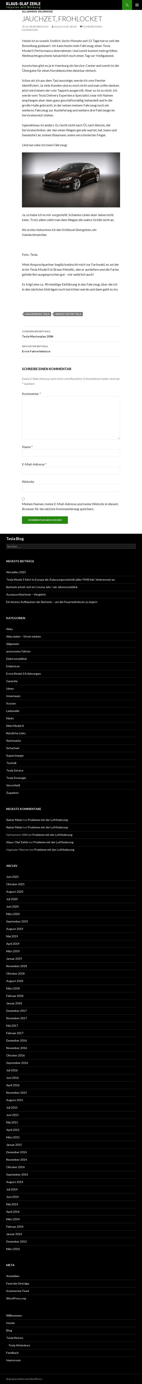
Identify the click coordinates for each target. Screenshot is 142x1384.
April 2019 (12, 943)
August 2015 (14, 1100)
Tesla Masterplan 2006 (71, 333)
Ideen (10, 688)
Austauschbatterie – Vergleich (26, 594)
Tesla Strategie (16, 778)
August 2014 (14, 1182)
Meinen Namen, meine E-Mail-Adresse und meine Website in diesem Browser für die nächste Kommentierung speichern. (70, 506)
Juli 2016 (12, 1070)
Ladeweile (12, 711)
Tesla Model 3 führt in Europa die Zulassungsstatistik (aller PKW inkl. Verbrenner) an (60, 579)
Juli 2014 (12, 1189)
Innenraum (13, 696)
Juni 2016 (12, 1077)
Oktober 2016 (15, 1055)
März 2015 (13, 1137)
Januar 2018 (14, 1003)
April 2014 (12, 1211)
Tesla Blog (15, 538)
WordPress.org (16, 1298)
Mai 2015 (12, 1122)
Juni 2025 (12, 876)
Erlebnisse (45, 11)
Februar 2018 (14, 996)
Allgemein (29, 11)
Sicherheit (12, 748)
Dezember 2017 (16, 1010)
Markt (10, 718)
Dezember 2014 (16, 1152)
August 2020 (14, 891)
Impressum (13, 1360)
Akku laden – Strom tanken (23, 636)
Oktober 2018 (15, 973)
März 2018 (13, 988)
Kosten (11, 703)
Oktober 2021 (15, 884)
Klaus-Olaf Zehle (65, 26)
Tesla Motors (14, 1338)
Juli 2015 (12, 1107)
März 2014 (13, 1219)
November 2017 (16, 1018)
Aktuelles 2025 (16, 572)
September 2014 (17, 1174)
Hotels (10, 1323)
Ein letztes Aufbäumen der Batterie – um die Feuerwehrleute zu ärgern (51, 602)
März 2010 (13, 1249)
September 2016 (17, 1063)
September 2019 (17, 921)
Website (28, 481)
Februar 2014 (14, 1226)
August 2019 (14, 929)
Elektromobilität (16, 658)
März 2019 (13, 951)
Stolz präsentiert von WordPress (24, 1378)
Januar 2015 (14, 1144)
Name (27, 447)
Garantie (12, 681)
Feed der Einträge (17, 1283)
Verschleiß (13, 785)
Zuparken (12, 792)
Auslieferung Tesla (37, 314)
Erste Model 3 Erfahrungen (23, 673)
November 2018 (16, 966)
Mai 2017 (12, 1025)
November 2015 (16, 1092)
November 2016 (16, 1048)
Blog (9, 1330)
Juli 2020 (12, 899)
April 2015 (12, 1130)
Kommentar (31, 394)
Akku (9, 629)
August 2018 (14, 981)
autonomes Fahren (18, 651)
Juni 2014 (12, 1197)
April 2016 (12, 1085)
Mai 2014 (12, 1204)
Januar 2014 (14, 1234)
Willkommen (14, 1315)
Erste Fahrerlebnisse (71, 348)
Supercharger (15, 755)
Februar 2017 (14, 1033)
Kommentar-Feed (17, 1291)
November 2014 (16, 1159)
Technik (11, 763)
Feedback (12, 1352)
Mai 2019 (12, 936)
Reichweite (13, 740)
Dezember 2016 (16, 1040)
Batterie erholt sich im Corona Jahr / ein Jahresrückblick (42, 587)
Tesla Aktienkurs (19, 1345)
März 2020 (13, 914)
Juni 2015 (12, 1115)
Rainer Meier (14, 820)
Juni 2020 (12, 906)
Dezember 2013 (16, 1241)
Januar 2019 (14, 958)
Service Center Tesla (68, 314)
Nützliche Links (16, 733)
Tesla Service (14, 770)
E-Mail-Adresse (34, 464)
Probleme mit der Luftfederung (48, 820)
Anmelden (12, 1276)
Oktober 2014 (15, 1167)
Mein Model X (15, 725)
